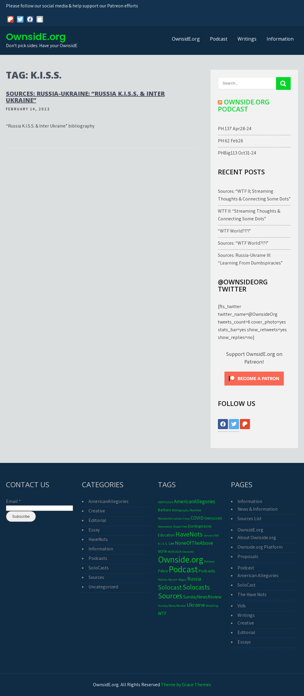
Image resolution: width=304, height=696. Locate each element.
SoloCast (247, 585)
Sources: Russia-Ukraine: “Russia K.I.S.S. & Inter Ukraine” (85, 97)
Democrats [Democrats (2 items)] (213, 518)
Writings (247, 39)
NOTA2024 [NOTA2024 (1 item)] (174, 552)
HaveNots (98, 539)
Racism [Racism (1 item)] (173, 579)
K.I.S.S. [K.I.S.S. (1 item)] (163, 543)
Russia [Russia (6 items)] (194, 578)
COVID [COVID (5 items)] (197, 518)
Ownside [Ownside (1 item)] (188, 552)
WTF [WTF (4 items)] (162, 613)
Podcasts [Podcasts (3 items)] (207, 571)
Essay (94, 530)
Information (280, 39)
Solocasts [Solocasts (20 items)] (196, 587)
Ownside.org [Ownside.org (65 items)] (180, 559)
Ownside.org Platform (260, 547)
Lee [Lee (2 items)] (171, 543)
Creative (96, 511)
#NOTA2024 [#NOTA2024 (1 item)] (165, 502)
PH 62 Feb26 (230, 141)
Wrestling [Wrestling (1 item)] (212, 605)
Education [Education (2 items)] (166, 535)
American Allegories (258, 575)
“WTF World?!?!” (234, 231)
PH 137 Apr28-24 (234, 128)
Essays (244, 642)
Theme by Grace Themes (186, 684)
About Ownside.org (257, 537)
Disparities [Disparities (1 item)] (180, 526)
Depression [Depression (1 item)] (165, 526)
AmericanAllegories (108, 501)
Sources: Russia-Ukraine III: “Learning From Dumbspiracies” (250, 259)
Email (13, 501)
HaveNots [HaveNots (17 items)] (188, 534)
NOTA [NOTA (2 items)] (162, 551)
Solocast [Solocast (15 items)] (170, 587)
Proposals (248, 556)
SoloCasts (98, 568)
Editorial (97, 520)
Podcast (218, 39)
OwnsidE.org (36, 36)
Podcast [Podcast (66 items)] (183, 569)
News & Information (258, 509)
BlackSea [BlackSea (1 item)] (195, 510)
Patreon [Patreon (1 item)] (209, 561)
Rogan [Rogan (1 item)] (182, 579)
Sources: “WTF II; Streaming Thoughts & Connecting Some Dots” (254, 195)
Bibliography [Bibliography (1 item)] (180, 510)
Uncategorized (103, 587)
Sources (96, 577)
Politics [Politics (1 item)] (162, 579)
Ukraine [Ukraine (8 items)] (196, 604)
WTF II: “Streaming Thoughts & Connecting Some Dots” (249, 215)
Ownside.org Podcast (244, 105)
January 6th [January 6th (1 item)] (211, 535)
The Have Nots (252, 594)
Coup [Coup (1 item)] (186, 518)
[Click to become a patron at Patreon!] (254, 387)
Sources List (250, 518)
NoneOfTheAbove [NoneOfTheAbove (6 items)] (194, 542)
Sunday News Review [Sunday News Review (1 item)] (172, 605)
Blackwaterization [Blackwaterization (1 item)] (170, 518)
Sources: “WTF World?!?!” (243, 243)
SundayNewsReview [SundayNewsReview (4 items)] (202, 597)
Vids (242, 606)
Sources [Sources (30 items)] (170, 596)
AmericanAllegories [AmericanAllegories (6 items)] (194, 501)
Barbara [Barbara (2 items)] (164, 509)
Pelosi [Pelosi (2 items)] (163, 571)
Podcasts (97, 558)
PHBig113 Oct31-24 (237, 153)
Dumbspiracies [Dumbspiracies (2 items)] (199, 526)
